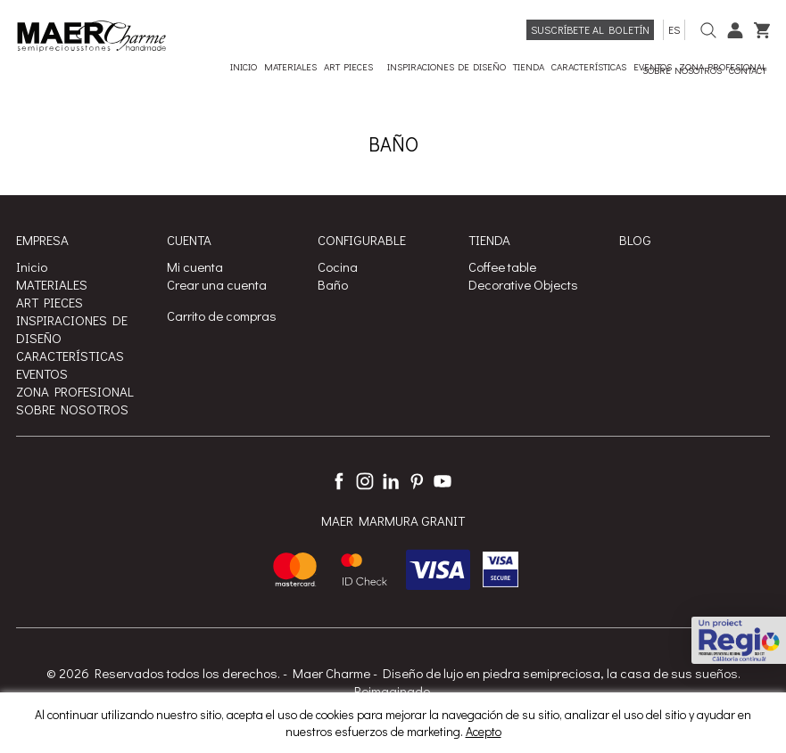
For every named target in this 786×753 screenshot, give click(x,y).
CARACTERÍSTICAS (70, 355)
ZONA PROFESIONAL (75, 391)
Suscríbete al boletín (590, 29)
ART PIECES (49, 302)
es (674, 29)
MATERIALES (51, 284)
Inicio (31, 266)
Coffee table (502, 266)
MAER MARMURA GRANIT (393, 520)
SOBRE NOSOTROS (72, 409)
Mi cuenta (195, 266)
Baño (333, 284)
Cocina (338, 266)
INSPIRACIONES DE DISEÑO (72, 329)
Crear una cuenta (217, 284)
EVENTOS (42, 373)
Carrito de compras (222, 315)
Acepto (483, 731)
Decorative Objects (523, 284)
